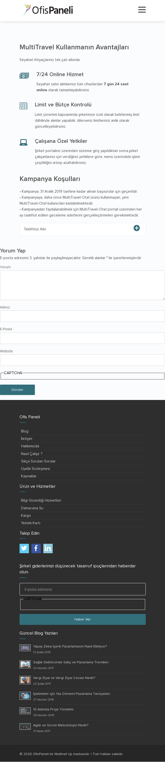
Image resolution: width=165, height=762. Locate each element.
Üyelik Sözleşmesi (35, 469)
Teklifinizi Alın (35, 229)
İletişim (26, 439)
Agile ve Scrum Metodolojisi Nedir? (60, 725)
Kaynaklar (29, 476)
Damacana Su (32, 508)
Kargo (26, 516)
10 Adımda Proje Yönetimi (53, 709)
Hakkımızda (30, 446)
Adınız (5, 307)
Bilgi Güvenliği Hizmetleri (41, 500)
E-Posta (6, 329)
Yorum (5, 267)
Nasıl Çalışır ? (32, 454)
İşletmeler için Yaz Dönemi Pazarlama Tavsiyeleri (71, 694)
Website (6, 351)
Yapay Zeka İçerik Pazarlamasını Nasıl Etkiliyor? (70, 646)
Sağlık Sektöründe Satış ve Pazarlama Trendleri (71, 662)
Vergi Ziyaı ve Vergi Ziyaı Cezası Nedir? (64, 678)
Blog (24, 431)
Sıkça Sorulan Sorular (38, 461)
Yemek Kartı (30, 523)
